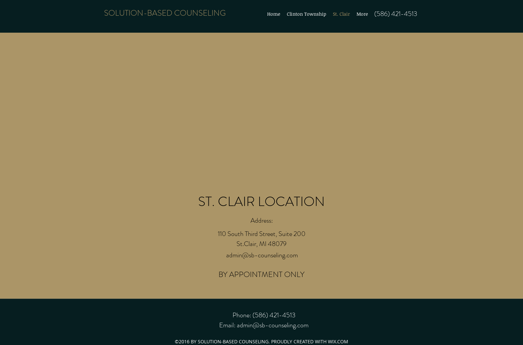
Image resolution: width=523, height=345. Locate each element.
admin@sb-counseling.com (262, 255)
